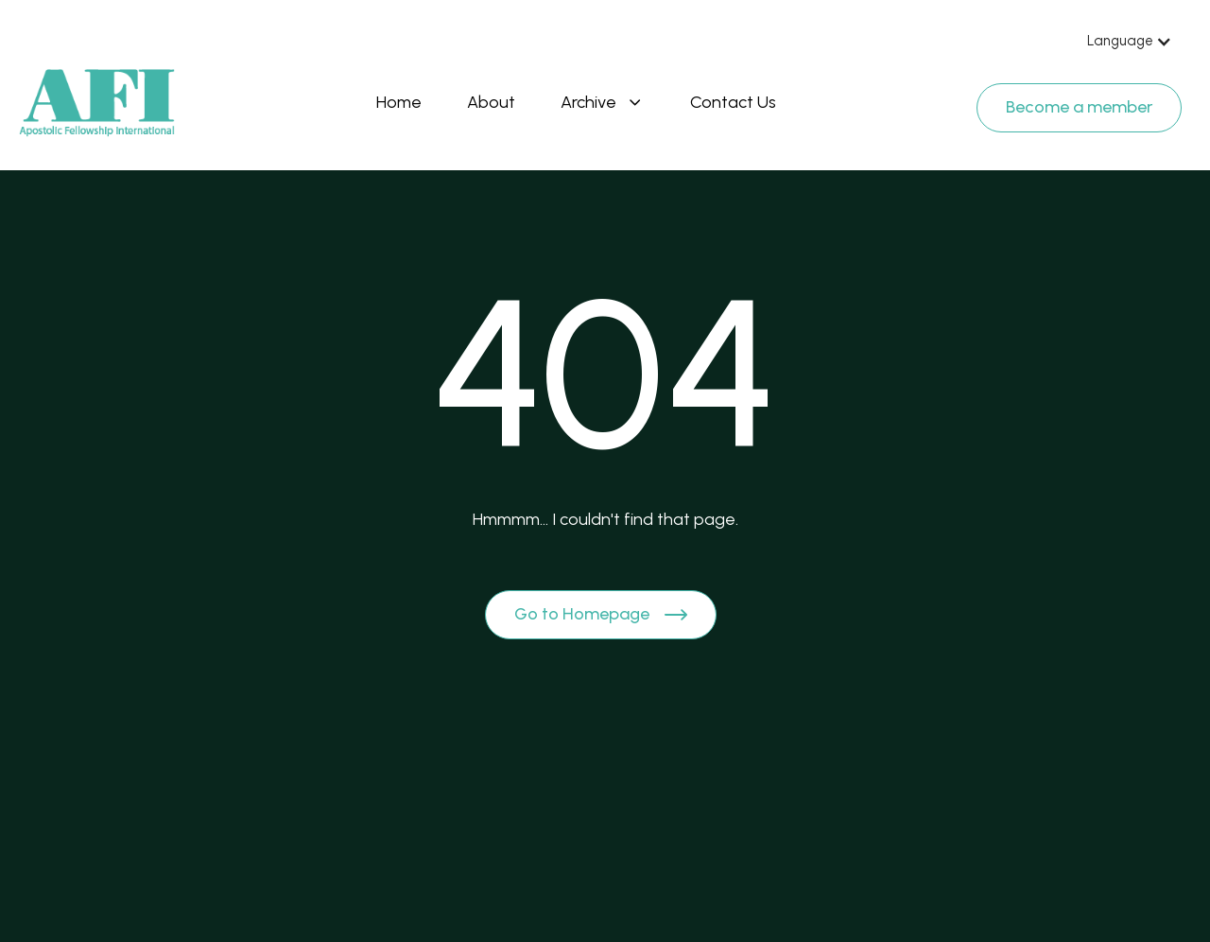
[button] (1129, 41)
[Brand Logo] (97, 103)
